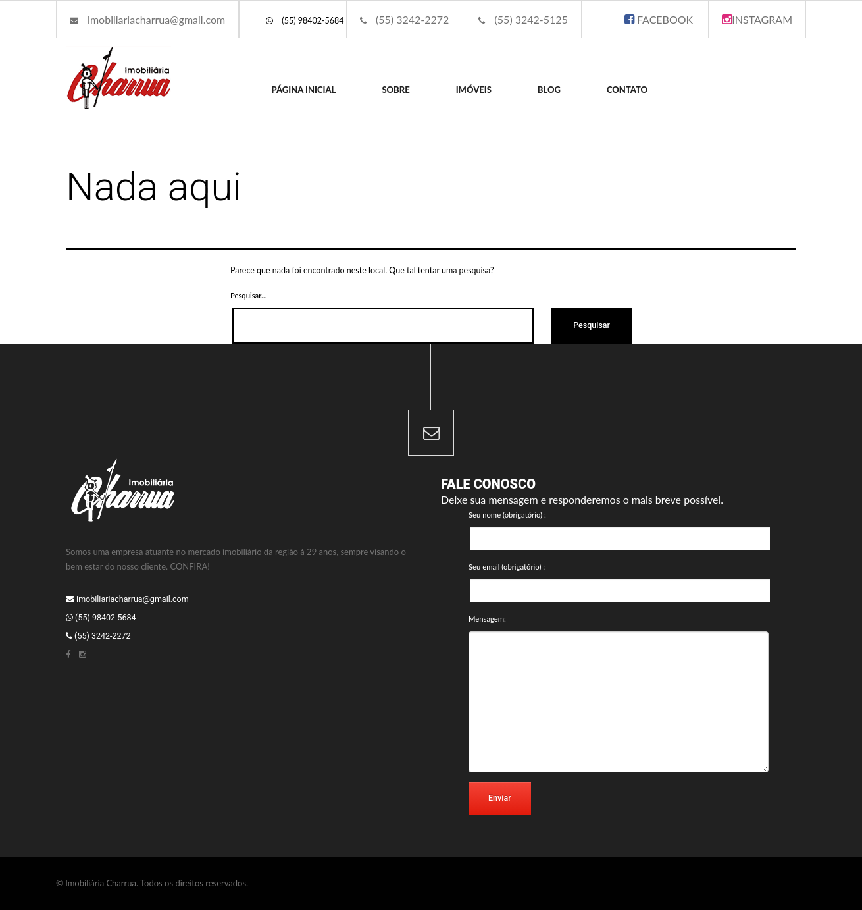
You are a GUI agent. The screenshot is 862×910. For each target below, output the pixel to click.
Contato (627, 89)
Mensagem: (487, 618)
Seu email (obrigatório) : (507, 566)
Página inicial (304, 89)
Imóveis (474, 89)
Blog (549, 89)
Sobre (395, 89)
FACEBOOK (658, 19)
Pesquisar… (248, 295)
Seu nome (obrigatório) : (507, 514)
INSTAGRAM (757, 19)
